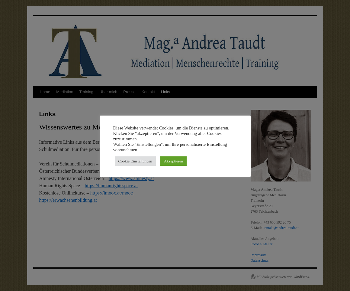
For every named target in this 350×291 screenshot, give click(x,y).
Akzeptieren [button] (173, 161)
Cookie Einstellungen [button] (135, 161)
